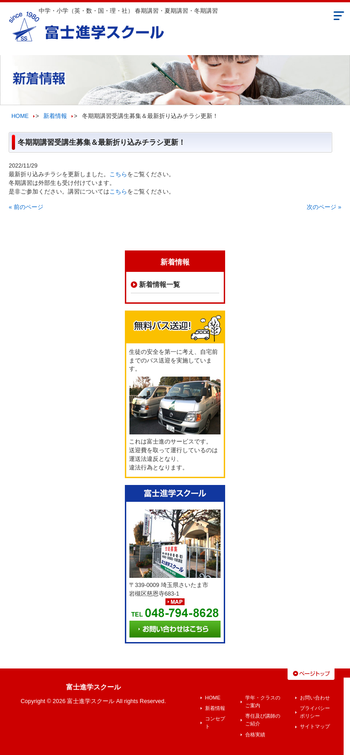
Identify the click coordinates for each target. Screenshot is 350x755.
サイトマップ (315, 726)
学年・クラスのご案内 (262, 701)
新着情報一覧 (159, 284)
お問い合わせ (315, 697)
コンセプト (215, 722)
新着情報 (55, 116)
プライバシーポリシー (315, 712)
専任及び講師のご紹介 (262, 719)
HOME (20, 116)
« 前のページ (26, 207)
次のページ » (324, 207)
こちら (118, 174)
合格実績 (255, 734)
